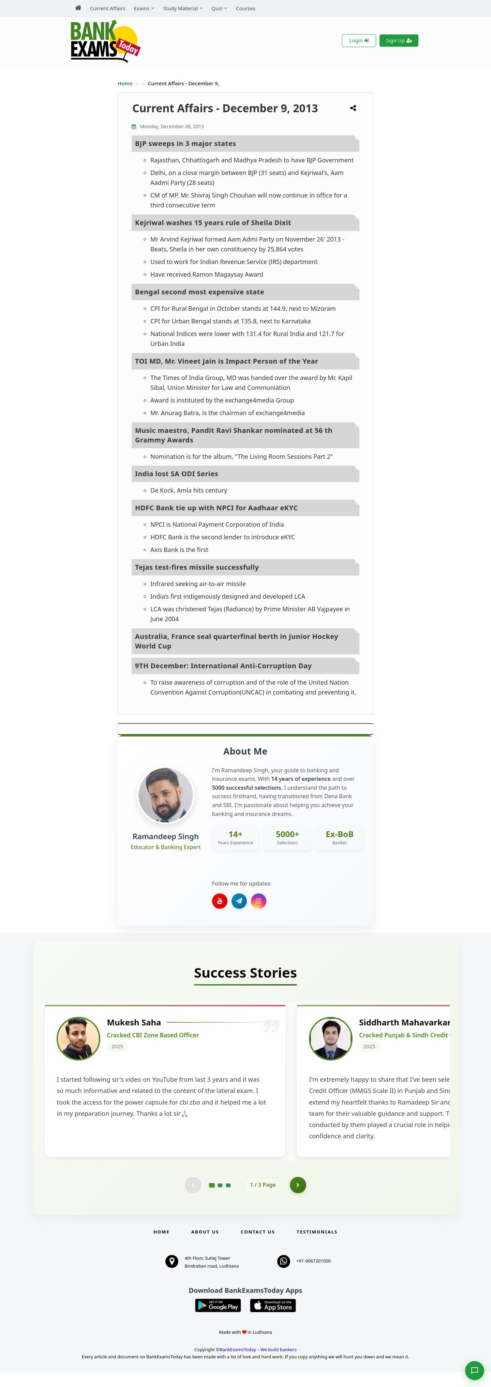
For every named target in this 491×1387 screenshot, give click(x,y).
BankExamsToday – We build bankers (258, 1364)
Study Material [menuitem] (180, 8)
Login (359, 40)
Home (125, 83)
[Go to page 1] (212, 1199)
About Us (205, 1247)
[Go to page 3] (228, 1200)
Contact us (258, 1247)
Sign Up (399, 40)
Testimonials (317, 1247)
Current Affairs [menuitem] (107, 8)
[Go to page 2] (220, 1200)
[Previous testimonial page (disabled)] (192, 1199)
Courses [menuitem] (245, 8)
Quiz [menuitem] (216, 8)
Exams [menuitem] (141, 8)
